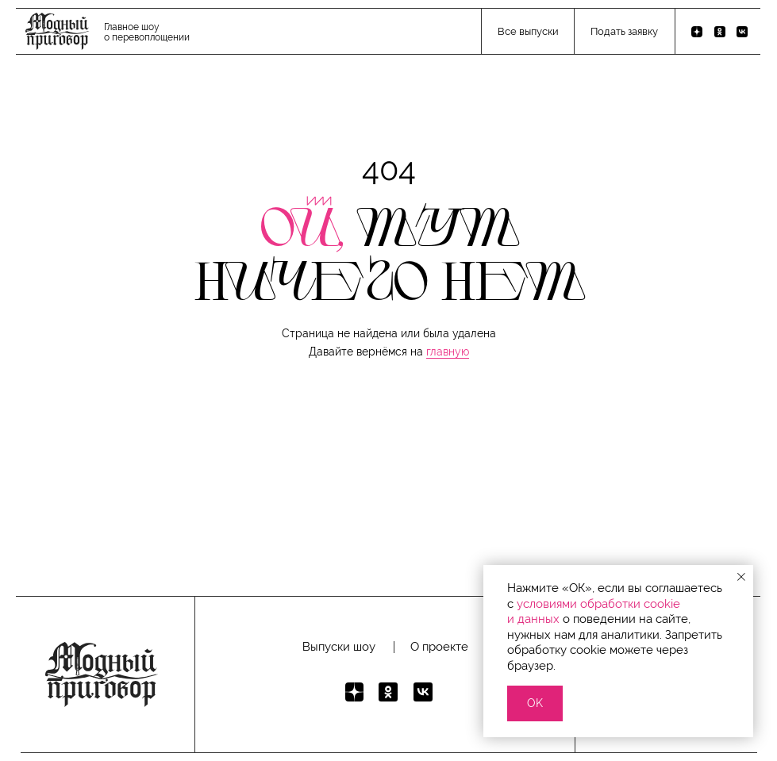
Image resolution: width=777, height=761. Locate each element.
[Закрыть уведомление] (741, 577)
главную (447, 351)
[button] (624, 32)
